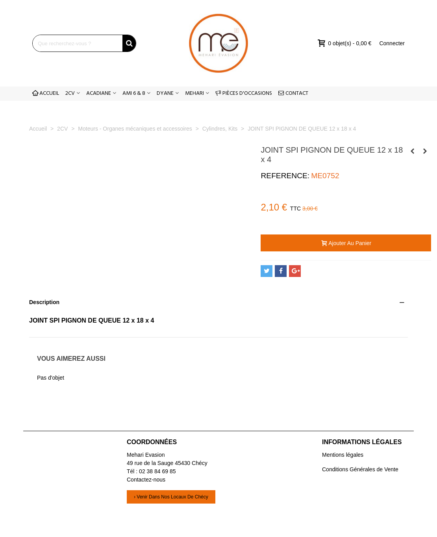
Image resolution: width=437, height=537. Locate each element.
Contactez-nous (146, 479)
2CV (70, 93)
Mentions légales (342, 455)
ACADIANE (98, 93)
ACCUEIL (45, 93)
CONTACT (293, 93)
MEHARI (194, 93)
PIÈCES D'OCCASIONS (243, 93)
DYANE (165, 93)
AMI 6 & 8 (133, 93)
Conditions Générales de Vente (360, 469)
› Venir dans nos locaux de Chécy (171, 497)
